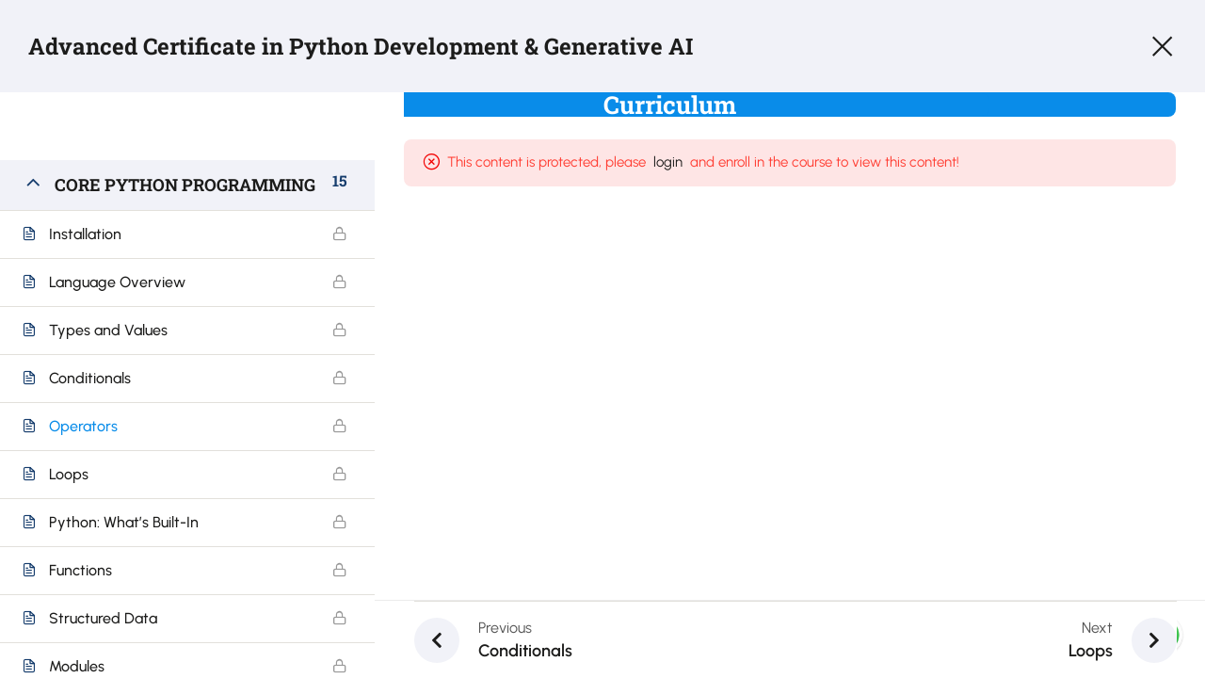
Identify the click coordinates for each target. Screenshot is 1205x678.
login (678, 161)
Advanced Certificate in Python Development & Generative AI (360, 46)
